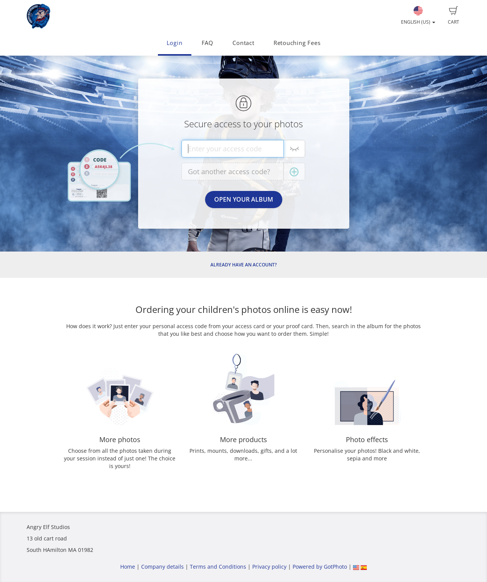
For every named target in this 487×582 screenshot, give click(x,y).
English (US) (418, 15)
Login (175, 43)
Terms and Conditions (218, 566)
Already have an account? (243, 264)
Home (127, 566)
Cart (453, 15)
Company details (162, 566)
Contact (243, 43)
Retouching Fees (297, 43)
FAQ (207, 43)
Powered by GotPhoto (320, 566)
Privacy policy (269, 566)
